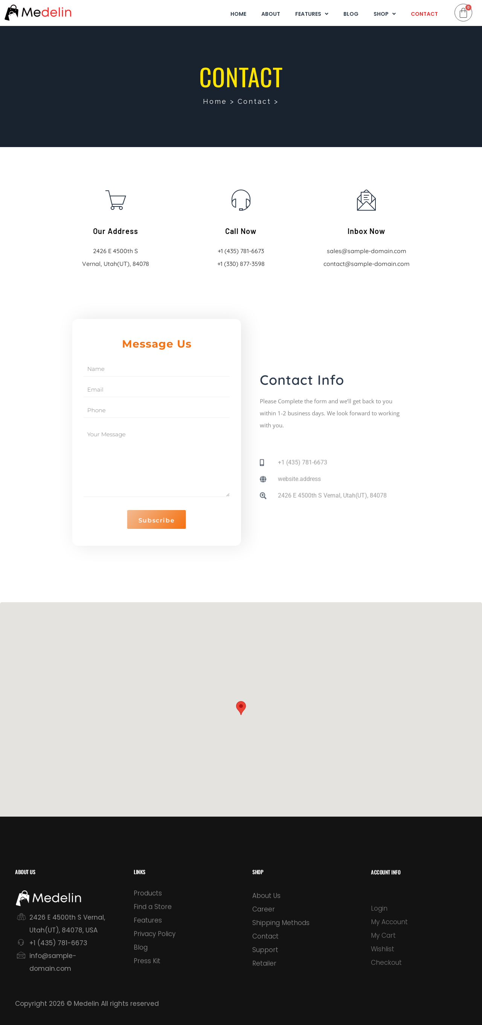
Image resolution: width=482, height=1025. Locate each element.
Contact (424, 14)
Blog (350, 14)
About (270, 14)
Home (238, 14)
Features (311, 14)
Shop (385, 14)
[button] (241, 708)
